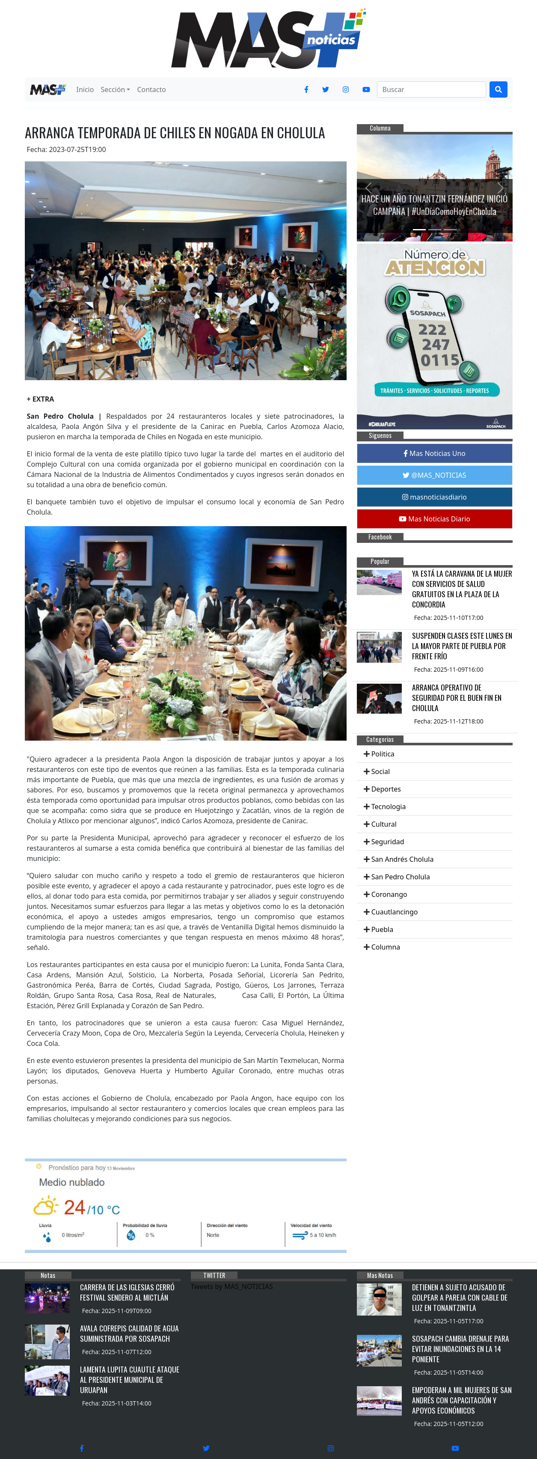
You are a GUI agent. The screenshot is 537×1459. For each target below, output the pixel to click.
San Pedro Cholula (400, 876)
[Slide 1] (419, 230)
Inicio (85, 89)
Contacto (151, 89)
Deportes (386, 789)
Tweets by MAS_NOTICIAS (232, 1286)
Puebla (382, 929)
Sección (113, 89)
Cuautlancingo (394, 912)
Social (380, 771)
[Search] (431, 89)
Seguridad (387, 841)
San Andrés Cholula (402, 859)
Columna (386, 947)
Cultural (384, 824)
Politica (383, 754)
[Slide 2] (434, 230)
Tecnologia (388, 806)
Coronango (389, 894)
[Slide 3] (450, 230)
